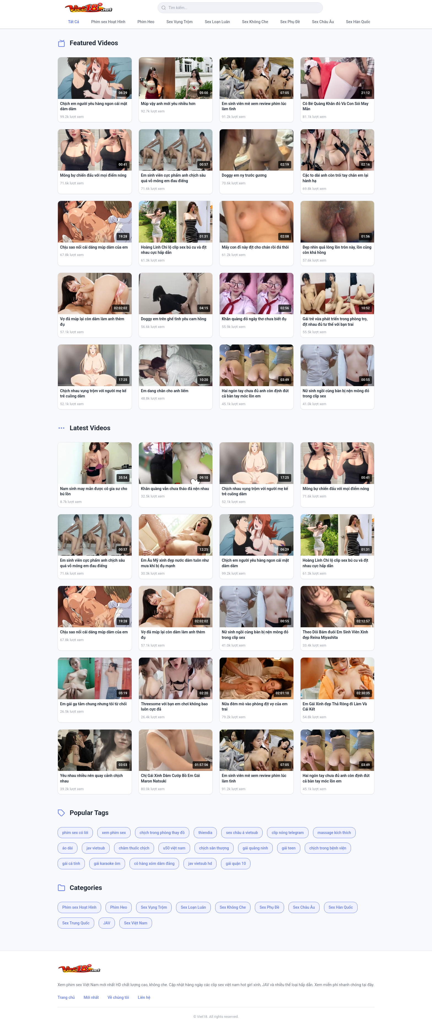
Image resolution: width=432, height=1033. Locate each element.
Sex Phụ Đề (290, 22)
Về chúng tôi (118, 997)
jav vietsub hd (200, 863)
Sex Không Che (255, 22)
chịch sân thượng (214, 848)
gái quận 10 (236, 863)
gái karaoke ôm (107, 863)
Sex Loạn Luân (217, 22)
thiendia (205, 832)
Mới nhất (91, 997)
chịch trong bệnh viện (327, 848)
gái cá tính (71, 863)
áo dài (67, 848)
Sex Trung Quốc (76, 923)
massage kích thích (334, 832)
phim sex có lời (75, 832)
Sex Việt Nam (135, 923)
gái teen (289, 848)
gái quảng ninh (255, 848)
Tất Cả (73, 22)
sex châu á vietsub (242, 832)
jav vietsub (96, 848)
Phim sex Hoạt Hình (108, 22)
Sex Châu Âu (323, 22)
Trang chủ (66, 997)
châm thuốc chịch (134, 848)
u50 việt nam (174, 848)
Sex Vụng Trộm (179, 22)
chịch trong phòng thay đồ (162, 832)
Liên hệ (144, 997)
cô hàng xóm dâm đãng (154, 863)
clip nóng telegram (288, 832)
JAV (106, 923)
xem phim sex (114, 832)
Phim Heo (145, 22)
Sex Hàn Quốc (358, 22)
